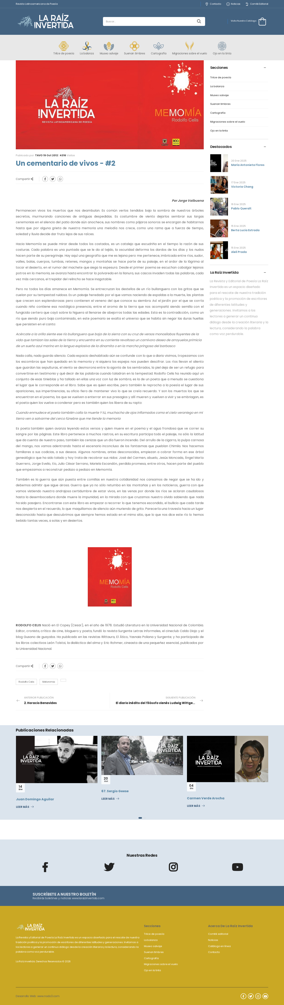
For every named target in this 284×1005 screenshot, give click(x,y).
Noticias (233, 4)
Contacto (213, 4)
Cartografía (217, 113)
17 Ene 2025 (238, 182)
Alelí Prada (239, 252)
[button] (140, 818)
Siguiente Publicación (159, 700)
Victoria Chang (242, 187)
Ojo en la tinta (219, 130)
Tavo (39, 155)
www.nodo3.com (48, 996)
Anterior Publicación (40, 700)
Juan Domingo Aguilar (35, 799)
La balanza (217, 86)
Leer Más (22, 807)
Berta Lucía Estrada (245, 230)
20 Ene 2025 (239, 161)
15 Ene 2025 (238, 226)
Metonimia (48, 681)
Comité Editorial (256, 4)
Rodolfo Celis (26, 681)
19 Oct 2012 (50, 155)
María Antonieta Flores (247, 165)
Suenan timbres (220, 104)
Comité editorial (218, 934)
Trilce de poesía (220, 77)
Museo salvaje (219, 95)
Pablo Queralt (241, 208)
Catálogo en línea (219, 946)
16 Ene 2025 (238, 204)
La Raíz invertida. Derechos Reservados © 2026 (43, 961)
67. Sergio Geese (115, 791)
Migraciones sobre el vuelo (227, 122)
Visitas (67, 155)
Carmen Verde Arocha (205, 798)
